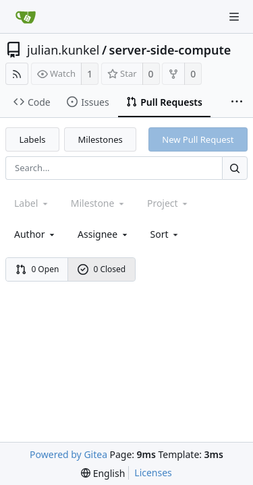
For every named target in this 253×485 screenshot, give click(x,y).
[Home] (26, 17)
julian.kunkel (63, 50)
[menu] (166, 234)
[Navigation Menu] (234, 17)
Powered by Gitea (68, 454)
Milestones (100, 139)
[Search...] (235, 168)
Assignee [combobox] (104, 234)
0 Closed (102, 269)
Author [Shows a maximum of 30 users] (35, 234)
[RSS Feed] (16, 74)
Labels (33, 139)
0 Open (37, 269)
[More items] (237, 102)
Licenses (153, 472)
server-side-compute (170, 50)
